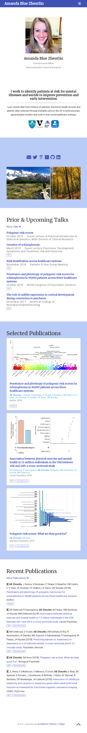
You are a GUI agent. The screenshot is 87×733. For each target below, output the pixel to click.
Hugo (62, 723)
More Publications (18, 578)
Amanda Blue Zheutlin (24, 3)
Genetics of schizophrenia (23, 244)
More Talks (14, 226)
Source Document (22, 481)
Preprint (13, 406)
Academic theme (46, 723)
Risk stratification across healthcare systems (34, 261)
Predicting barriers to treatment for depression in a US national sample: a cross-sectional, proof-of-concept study (41, 643)
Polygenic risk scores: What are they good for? (38, 533)
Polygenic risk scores (20, 232)
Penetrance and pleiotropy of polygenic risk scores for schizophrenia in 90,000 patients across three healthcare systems (42, 278)
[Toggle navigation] (79, 3)
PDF (9, 255)
